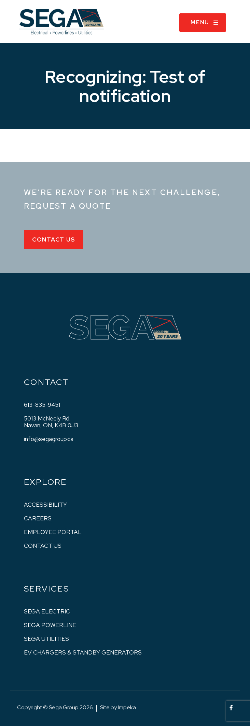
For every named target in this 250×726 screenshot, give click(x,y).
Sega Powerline (50, 625)
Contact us (42, 545)
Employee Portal (53, 532)
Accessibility (45, 504)
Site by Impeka (118, 707)
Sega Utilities (46, 639)
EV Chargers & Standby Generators (83, 652)
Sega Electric (47, 611)
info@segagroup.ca (48, 439)
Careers (38, 518)
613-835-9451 (42, 405)
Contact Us (53, 239)
